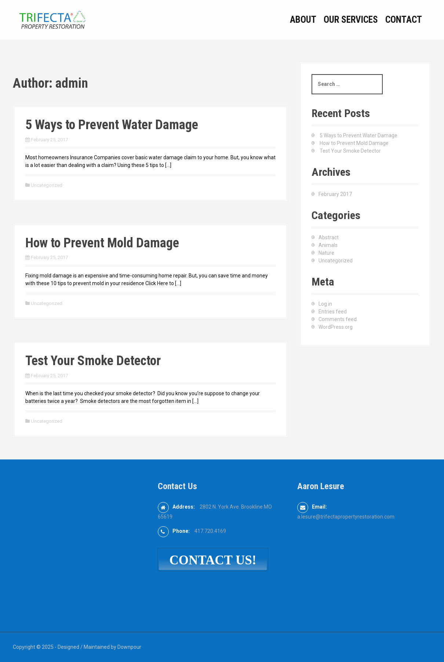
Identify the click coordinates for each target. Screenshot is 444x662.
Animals (328, 245)
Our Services (351, 19)
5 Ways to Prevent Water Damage (111, 124)
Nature (326, 253)
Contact (403, 19)
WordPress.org (336, 327)
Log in (325, 304)
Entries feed (333, 311)
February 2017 (335, 194)
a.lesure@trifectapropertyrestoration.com (345, 517)
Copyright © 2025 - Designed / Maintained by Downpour (77, 647)
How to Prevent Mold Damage (102, 243)
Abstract (329, 237)
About (303, 19)
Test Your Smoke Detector (93, 360)
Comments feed (338, 319)
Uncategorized (46, 185)
